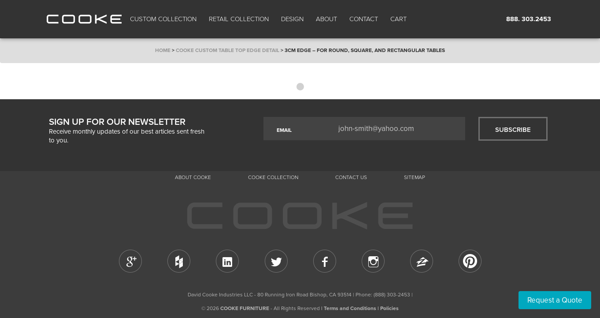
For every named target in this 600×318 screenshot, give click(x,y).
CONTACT (363, 19)
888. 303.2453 (528, 19)
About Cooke (193, 177)
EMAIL (284, 130)
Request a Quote (554, 300)
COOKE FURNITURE (244, 308)
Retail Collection (239, 19)
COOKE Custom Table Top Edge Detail (227, 50)
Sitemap (414, 177)
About (326, 19)
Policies (389, 308)
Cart (399, 19)
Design (292, 19)
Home (162, 50)
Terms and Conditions (350, 308)
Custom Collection (163, 19)
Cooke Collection (273, 177)
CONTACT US (351, 177)
